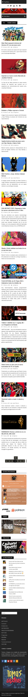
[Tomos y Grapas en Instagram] (14, 661)
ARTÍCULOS (4, 621)
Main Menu (6, 16)
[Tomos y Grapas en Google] (11, 661)
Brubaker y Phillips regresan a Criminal (12, 110)
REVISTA (3, 639)
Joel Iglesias (15, 47)
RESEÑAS (3, 637)
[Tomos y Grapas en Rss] (17, 661)
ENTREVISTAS (5, 628)
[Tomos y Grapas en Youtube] (8, 661)
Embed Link (4, 626)
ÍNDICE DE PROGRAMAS (7, 630)
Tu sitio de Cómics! (6, 642)
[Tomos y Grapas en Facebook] (2, 661)
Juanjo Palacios (16, 178)
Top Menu (6, 2)
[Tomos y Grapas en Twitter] (5, 661)
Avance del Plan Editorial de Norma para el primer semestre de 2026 (17, 563)
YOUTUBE (3, 644)
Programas (4, 635)
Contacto (3, 623)
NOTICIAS (4, 632)
